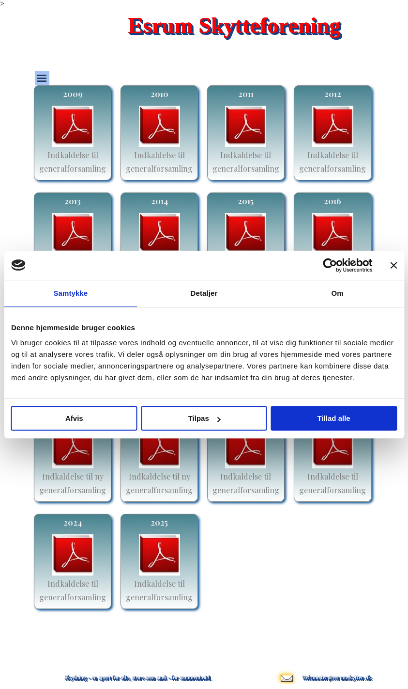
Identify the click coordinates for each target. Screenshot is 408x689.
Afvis (74, 418)
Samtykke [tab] (70, 293)
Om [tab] (338, 293)
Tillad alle (333, 418)
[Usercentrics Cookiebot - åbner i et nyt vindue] (329, 265)
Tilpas (204, 418)
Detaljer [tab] (204, 293)
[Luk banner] (393, 265)
